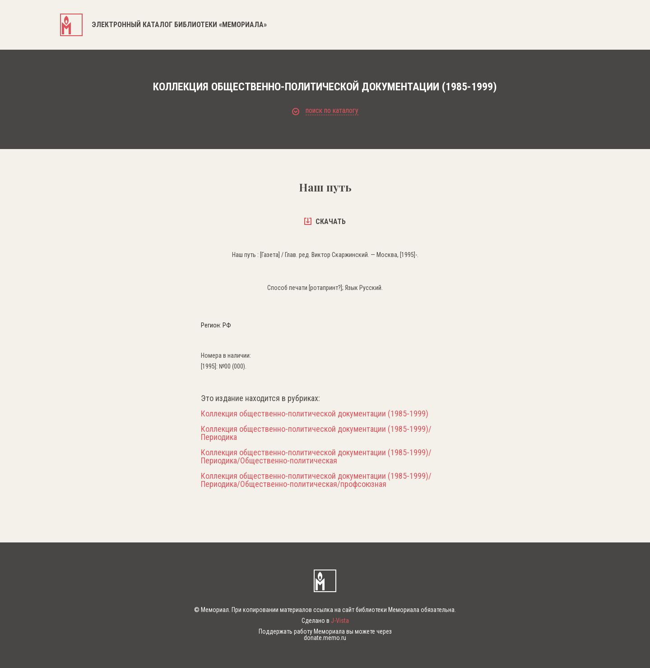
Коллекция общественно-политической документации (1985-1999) (314, 414)
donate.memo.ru (325, 638)
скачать (325, 221)
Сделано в (325, 620)
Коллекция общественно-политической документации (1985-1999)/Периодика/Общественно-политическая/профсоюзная (316, 480)
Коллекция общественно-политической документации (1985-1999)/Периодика (316, 433)
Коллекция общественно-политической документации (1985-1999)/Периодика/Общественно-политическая (316, 456)
